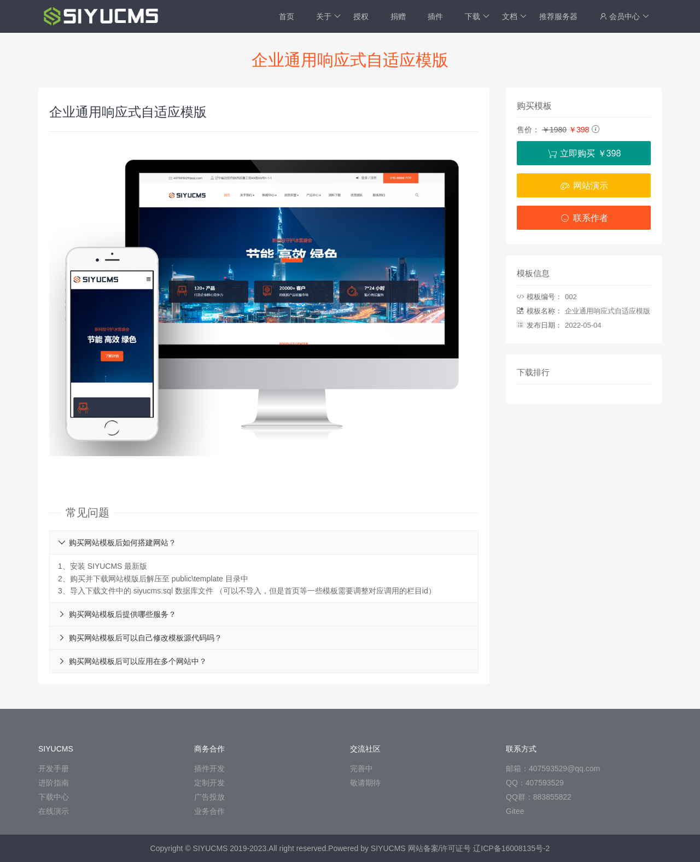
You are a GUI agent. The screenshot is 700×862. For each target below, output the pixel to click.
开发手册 (53, 768)
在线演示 (53, 811)
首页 (286, 16)
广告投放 (209, 797)
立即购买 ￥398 (584, 153)
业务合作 (209, 811)
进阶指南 (53, 782)
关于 (328, 16)
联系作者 (583, 218)
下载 (477, 16)
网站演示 (583, 185)
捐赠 (398, 16)
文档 (514, 16)
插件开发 (209, 768)
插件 (435, 16)
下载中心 (53, 797)
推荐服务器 (558, 16)
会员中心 (624, 16)
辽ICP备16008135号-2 (511, 848)
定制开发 (209, 782)
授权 (361, 16)
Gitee (515, 811)
